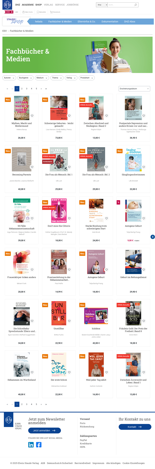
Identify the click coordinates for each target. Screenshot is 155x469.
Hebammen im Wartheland (22, 379)
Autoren (9, 77)
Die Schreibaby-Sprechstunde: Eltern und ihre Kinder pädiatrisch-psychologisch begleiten (22, 329)
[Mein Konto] (27, 12)
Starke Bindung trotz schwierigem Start (96, 227)
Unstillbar (59, 328)
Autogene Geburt (133, 226)
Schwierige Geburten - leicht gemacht (58, 124)
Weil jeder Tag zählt (96, 379)
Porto (82, 423)
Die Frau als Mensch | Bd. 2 (96, 174)
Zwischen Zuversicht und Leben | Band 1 (133, 381)
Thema (57, 77)
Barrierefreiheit (83, 463)
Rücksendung (87, 426)
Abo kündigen (113, 463)
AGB (43, 463)
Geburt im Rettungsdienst (133, 277)
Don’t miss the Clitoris (59, 226)
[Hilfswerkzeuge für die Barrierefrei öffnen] (152, 237)
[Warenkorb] (56, 12)
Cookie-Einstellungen (134, 463)
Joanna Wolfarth (27, 181)
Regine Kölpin (96, 129)
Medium (42, 77)
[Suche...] (120, 4)
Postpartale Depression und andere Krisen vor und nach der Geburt (133, 124)
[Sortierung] (134, 88)
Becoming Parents (21, 174)
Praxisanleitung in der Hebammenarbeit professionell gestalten (58, 278)
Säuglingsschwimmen (133, 174)
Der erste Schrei (59, 379)
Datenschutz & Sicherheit (60, 463)
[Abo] (16, 12)
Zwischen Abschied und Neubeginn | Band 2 (96, 124)
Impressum (98, 463)
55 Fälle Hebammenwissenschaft (21, 227)
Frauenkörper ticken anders (21, 277)
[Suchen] (135, 4)
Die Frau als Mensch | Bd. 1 (58, 174)
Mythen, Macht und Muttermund (22, 124)
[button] (18, 5)
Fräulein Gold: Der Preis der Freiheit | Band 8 (133, 329)
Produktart (86, 77)
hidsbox (96, 328)
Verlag (71, 77)
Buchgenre (25, 77)
